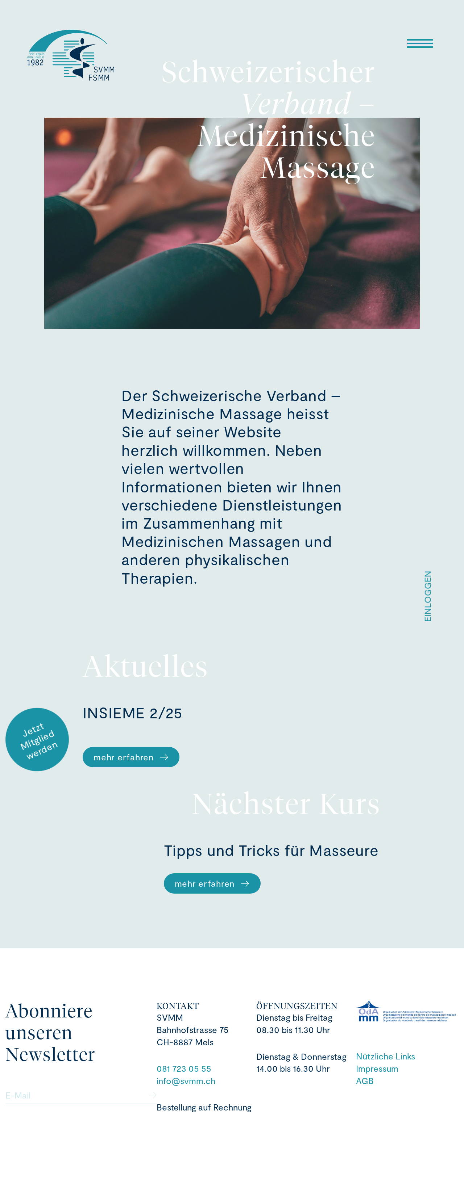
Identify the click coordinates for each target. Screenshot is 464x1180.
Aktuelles (146, 666)
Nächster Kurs (286, 803)
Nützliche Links (385, 1056)
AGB (365, 1080)
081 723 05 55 (184, 1068)
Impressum (377, 1068)
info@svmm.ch (186, 1080)
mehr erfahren (131, 757)
